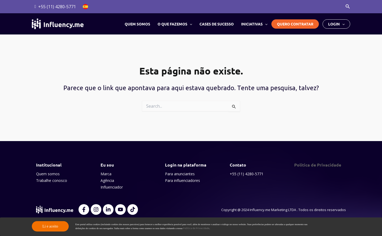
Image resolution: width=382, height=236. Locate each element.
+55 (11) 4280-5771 (246, 173)
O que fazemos (175, 23)
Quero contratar (295, 23)
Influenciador (112, 187)
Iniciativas (254, 23)
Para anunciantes (180, 173)
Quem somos (137, 23)
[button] (347, 6)
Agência (107, 180)
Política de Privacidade (196, 228)
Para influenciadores (182, 180)
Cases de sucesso (216, 23)
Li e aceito (50, 226)
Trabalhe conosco (51, 180)
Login (336, 24)
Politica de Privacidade (317, 165)
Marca (106, 173)
